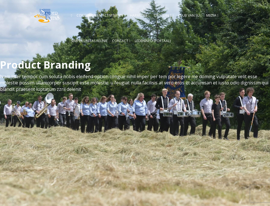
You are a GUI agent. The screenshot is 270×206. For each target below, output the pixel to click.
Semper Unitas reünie (89, 40)
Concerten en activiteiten (100, 15)
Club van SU (189, 15)
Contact (120, 40)
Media (211, 15)
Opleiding (162, 15)
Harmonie (138, 15)
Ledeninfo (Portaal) (153, 40)
